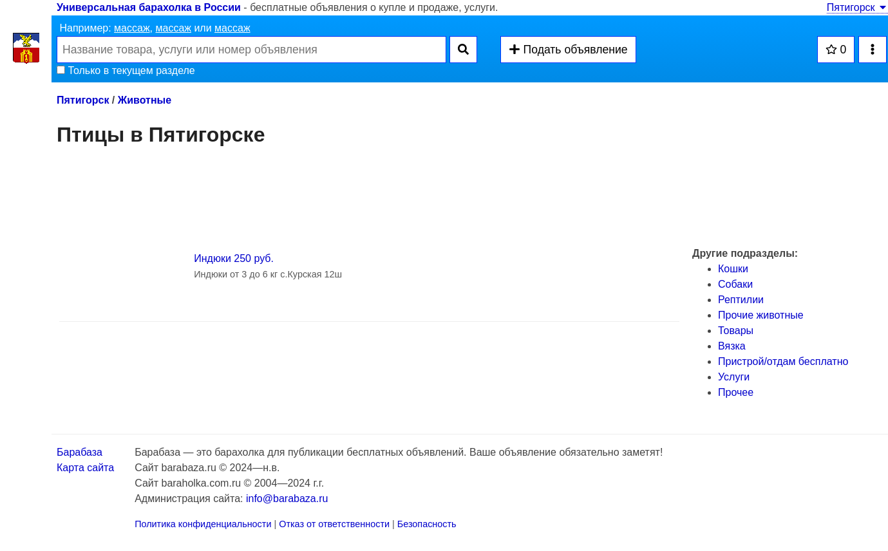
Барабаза (79, 452)
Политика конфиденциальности (203, 524)
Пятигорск (857, 7)
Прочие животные (761, 315)
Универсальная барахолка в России (149, 7)
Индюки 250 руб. (234, 258)
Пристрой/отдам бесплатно (783, 361)
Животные (144, 100)
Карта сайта (85, 467)
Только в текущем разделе (126, 70)
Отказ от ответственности (334, 524)
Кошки (733, 268)
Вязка (732, 346)
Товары (735, 330)
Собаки (735, 284)
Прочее (735, 392)
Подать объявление (568, 49)
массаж (132, 28)
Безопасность (427, 524)
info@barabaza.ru (287, 498)
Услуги (734, 376)
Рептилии (741, 299)
